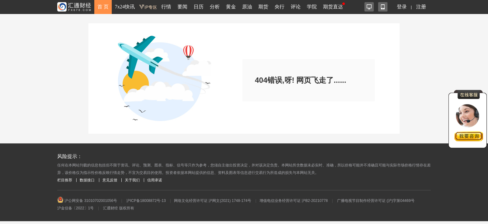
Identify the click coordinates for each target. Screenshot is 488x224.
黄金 (231, 6)
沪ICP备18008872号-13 (146, 200)
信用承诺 (154, 180)
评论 (296, 6)
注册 (421, 6)
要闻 (182, 6)
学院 (312, 6)
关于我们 (132, 180)
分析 (215, 6)
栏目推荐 (64, 180)
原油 (247, 6)
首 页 (103, 6)
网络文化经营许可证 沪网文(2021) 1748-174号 (212, 200)
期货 (263, 6)
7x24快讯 (125, 6)
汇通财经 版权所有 (118, 208)
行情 (166, 6)
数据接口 (87, 180)
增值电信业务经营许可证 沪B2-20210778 (294, 200)
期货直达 (333, 6)
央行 (279, 6)
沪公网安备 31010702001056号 (87, 200)
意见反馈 (109, 180)
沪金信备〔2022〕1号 (75, 208)
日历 (199, 6)
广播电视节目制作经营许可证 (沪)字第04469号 (376, 200)
